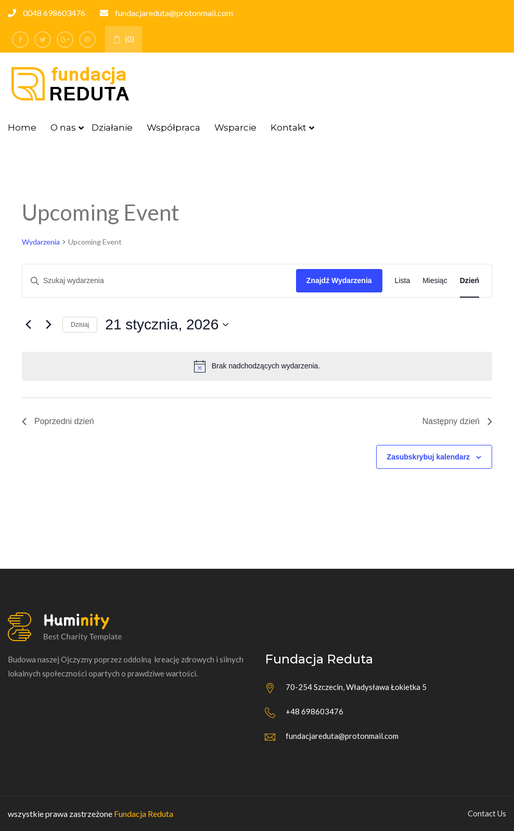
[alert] (257, 366)
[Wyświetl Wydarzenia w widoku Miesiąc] (434, 280)
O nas (63, 127)
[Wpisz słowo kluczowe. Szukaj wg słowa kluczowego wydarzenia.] (159, 280)
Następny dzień (457, 421)
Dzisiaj (80, 324)
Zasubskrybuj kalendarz (428, 457)
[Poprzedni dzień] (28, 324)
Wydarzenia (41, 241)
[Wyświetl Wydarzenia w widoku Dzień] (469, 280)
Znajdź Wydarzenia (339, 280)
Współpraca (173, 127)
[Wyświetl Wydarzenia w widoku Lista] (402, 280)
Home (22, 127)
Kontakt (288, 127)
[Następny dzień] (48, 324)
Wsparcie (235, 127)
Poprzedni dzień (58, 421)
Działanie (112, 127)
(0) (123, 39)
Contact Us (487, 813)
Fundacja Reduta (143, 814)
